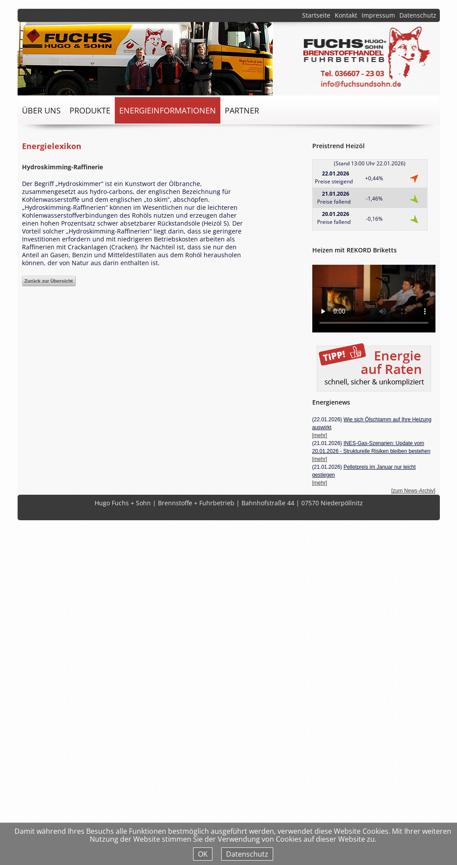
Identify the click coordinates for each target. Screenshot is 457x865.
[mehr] (319, 435)
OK (203, 854)
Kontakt (346, 15)
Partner (242, 110)
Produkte (89, 110)
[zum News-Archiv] (413, 491)
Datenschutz (417, 15)
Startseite (316, 15)
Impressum (378, 15)
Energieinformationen (167, 110)
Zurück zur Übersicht (49, 281)
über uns (41, 110)
